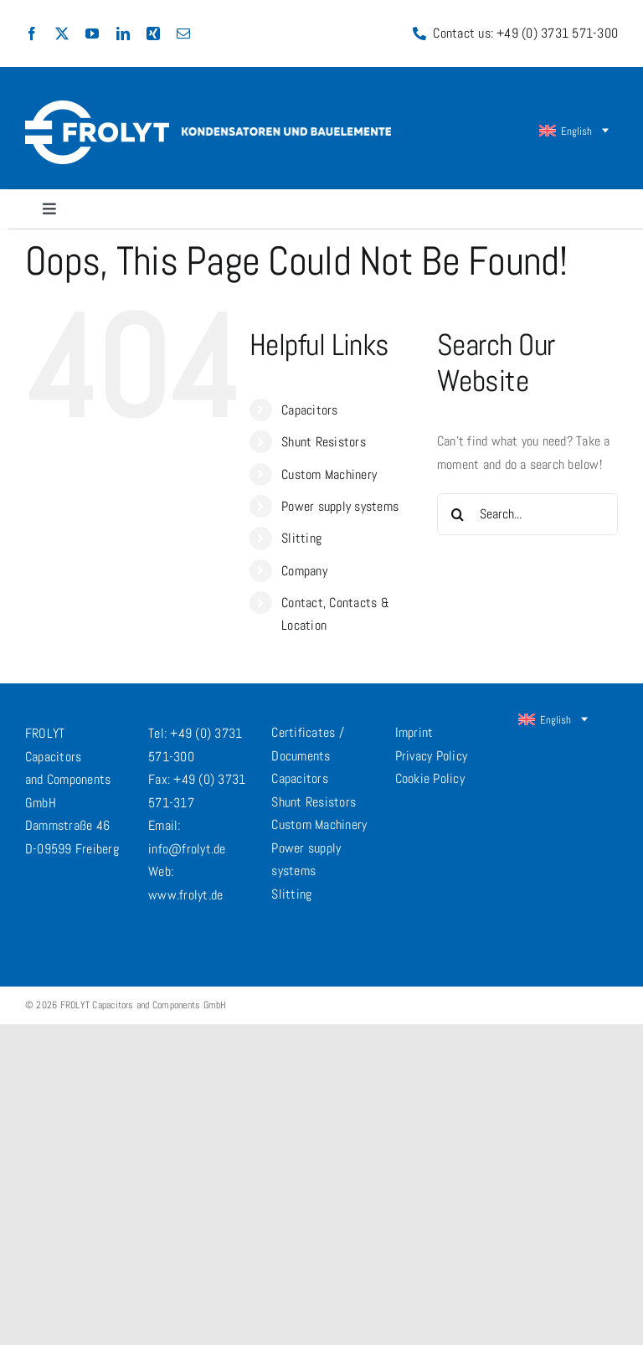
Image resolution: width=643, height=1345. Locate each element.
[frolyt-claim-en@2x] (286, 133)
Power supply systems (340, 506)
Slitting (301, 538)
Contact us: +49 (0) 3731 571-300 (525, 33)
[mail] (183, 33)
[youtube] (92, 33)
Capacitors (309, 410)
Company (304, 571)
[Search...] (527, 514)
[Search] (458, 514)
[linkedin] (123, 33)
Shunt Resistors (323, 442)
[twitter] (62, 33)
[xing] (153, 33)
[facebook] (32, 33)
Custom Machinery (329, 474)
